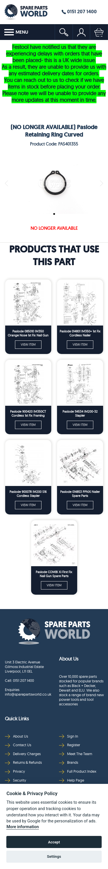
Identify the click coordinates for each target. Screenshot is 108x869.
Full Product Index (77, 771)
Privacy (15, 771)
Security (15, 780)
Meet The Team (75, 753)
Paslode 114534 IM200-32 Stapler (80, 413)
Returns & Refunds (23, 762)
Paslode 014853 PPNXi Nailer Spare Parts (80, 494)
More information (22, 826)
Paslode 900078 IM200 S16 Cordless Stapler (28, 494)
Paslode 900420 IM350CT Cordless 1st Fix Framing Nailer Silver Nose (28, 413)
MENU (16, 32)
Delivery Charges (23, 753)
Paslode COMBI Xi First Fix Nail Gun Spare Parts (54, 574)
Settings (54, 856)
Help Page (71, 780)
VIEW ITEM (28, 344)
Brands (68, 762)
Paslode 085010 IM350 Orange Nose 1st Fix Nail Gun (28, 333)
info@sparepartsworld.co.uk (28, 694)
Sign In (68, 736)
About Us (16, 736)
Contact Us (18, 744)
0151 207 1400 (79, 11)
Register (69, 744)
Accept (54, 842)
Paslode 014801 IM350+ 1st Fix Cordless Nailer (80, 333)
